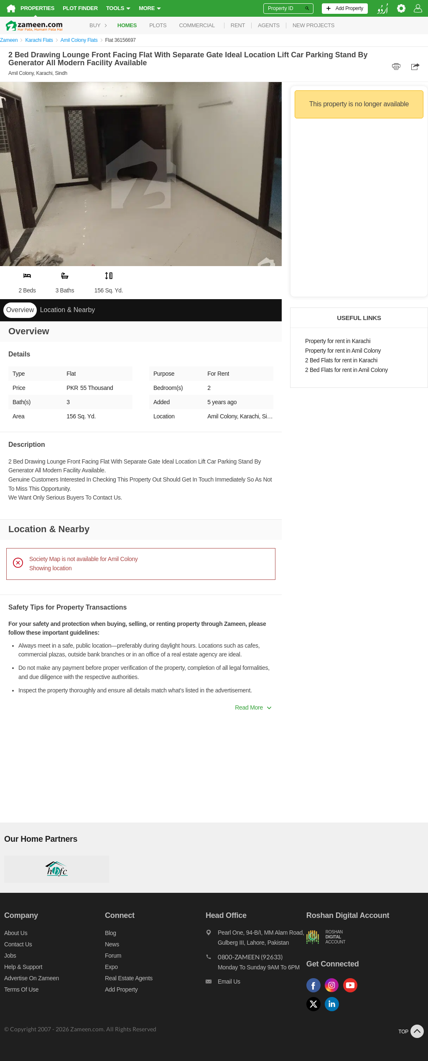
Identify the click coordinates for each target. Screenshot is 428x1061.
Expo (111, 967)
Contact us (18, 944)
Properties (37, 8)
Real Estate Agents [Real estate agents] (129, 978)
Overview (20, 309)
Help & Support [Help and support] (23, 967)
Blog (110, 933)
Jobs (10, 955)
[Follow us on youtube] (352, 992)
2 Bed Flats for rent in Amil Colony (346, 370)
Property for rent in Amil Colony (343, 351)
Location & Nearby (67, 309)
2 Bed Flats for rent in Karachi (341, 360)
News (112, 944)
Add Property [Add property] (121, 989)
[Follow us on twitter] (315, 1011)
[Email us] (256, 984)
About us (15, 933)
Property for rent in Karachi (337, 341)
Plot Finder (80, 8)
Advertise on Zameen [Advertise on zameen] (31, 978)
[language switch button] (382, 8)
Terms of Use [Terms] (21, 989)
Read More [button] (253, 707)
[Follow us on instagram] (334, 992)
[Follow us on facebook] (315, 992)
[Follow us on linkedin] (334, 1011)
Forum (113, 955)
